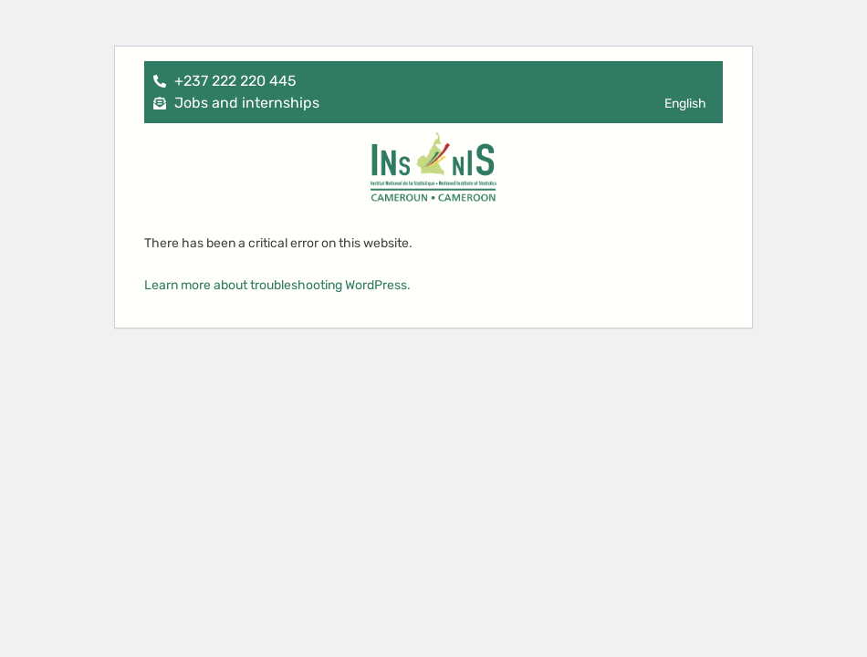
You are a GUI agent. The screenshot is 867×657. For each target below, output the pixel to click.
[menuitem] (685, 104)
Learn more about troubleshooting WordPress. (277, 285)
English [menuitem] (685, 103)
